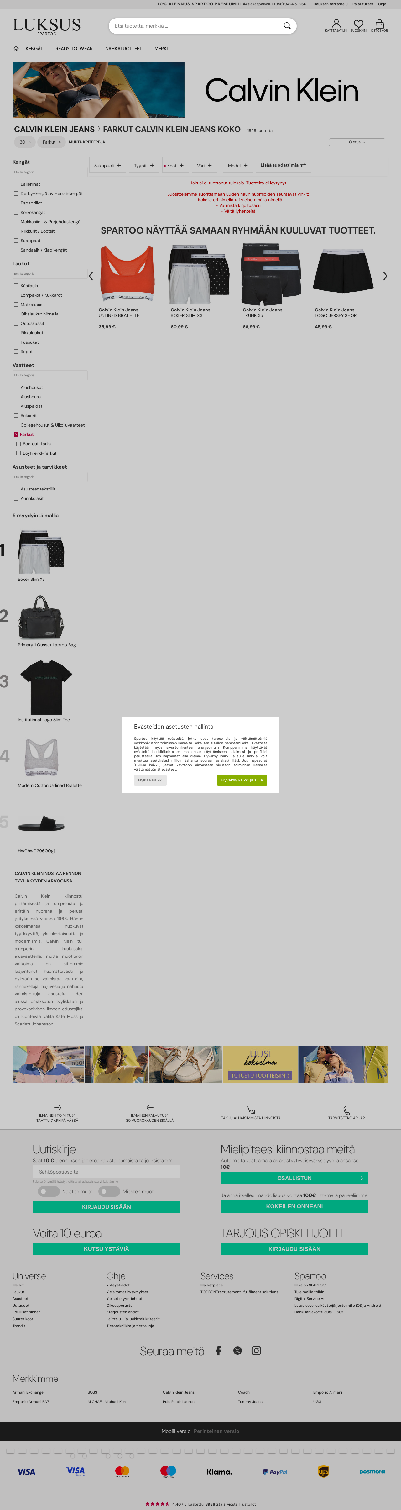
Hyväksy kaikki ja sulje (242, 780)
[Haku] (287, 26)
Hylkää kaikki (150, 780)
